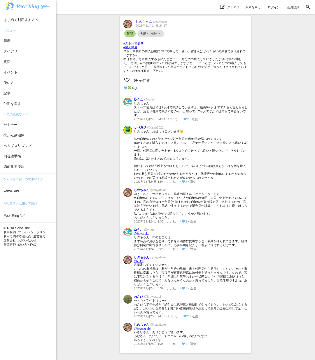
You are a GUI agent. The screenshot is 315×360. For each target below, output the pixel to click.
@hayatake (141, 233)
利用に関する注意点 (17, 236)
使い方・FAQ (27, 244)
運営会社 (10, 240)
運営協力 (39, 236)
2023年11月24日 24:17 (151, 25)
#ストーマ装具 (133, 43)
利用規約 (10, 232)
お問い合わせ (27, 240)
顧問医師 (10, 244)
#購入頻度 (130, 47)
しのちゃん (152, 21)
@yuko (139, 261)
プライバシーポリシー (33, 232)
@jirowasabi (142, 328)
